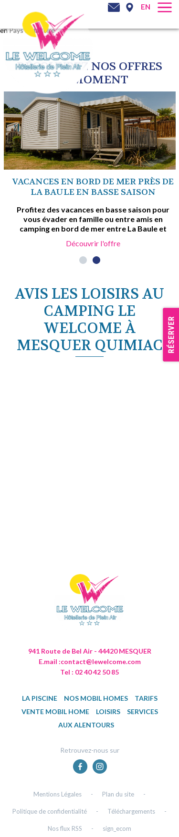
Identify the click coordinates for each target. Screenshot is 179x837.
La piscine (39, 698)
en (145, 6)
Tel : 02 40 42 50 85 (89, 672)
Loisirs (108, 711)
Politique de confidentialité (49, 811)
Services (142, 711)
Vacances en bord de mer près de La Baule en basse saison (93, 187)
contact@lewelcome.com (101, 661)
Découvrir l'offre (93, 243)
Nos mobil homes (96, 698)
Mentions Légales (57, 794)
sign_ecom (117, 828)
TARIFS (146, 698)
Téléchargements (131, 811)
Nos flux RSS (65, 828)
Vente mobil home (55, 711)
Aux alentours (86, 725)
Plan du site (118, 794)
